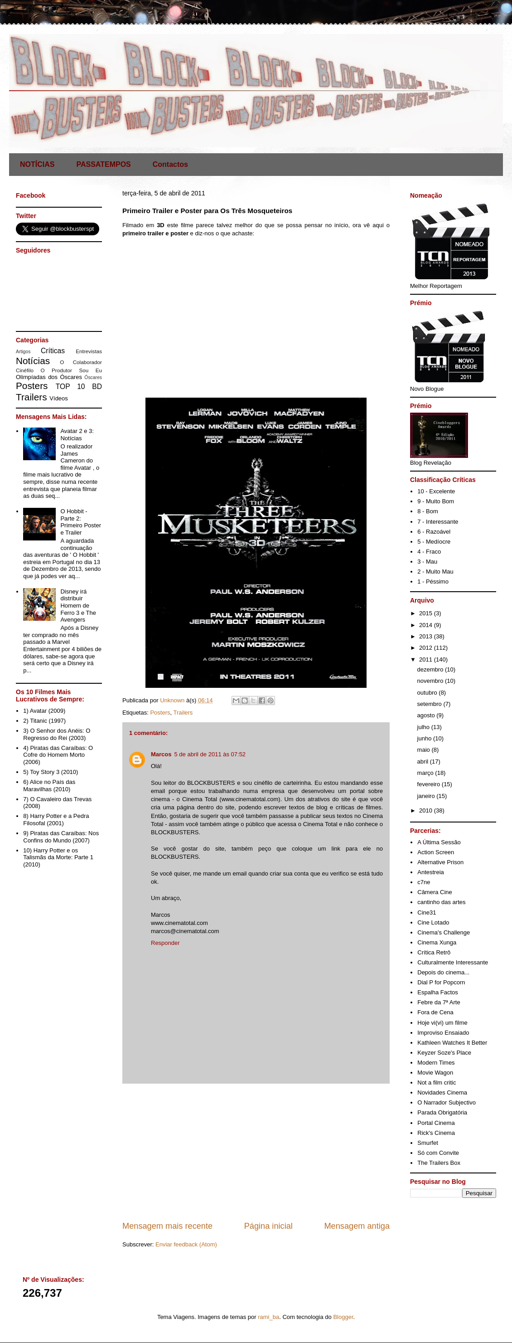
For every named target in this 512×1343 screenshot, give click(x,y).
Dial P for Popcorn (441, 982)
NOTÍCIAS (37, 164)
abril (423, 761)
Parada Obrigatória (442, 1112)
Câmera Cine (434, 892)
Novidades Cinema (442, 1092)
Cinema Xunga (436, 942)
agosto (427, 715)
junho (425, 738)
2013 (426, 636)
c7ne (423, 882)
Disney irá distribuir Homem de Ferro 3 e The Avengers (78, 605)
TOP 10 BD (79, 386)
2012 (426, 647)
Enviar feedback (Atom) (186, 1244)
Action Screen (435, 852)
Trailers (183, 712)
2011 (426, 659)
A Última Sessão (438, 842)
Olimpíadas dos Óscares (49, 377)
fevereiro (429, 784)
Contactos (170, 164)
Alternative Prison (440, 862)
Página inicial (268, 1226)
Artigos (23, 351)
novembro (431, 680)
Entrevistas (89, 351)
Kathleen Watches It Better (452, 1042)
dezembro (431, 669)
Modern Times (435, 1062)
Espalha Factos (437, 992)
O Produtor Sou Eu (71, 370)
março (426, 772)
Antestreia (430, 872)
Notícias (33, 360)
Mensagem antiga (357, 1226)
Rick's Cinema (436, 1132)
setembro (430, 704)
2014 (426, 625)
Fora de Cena (435, 1012)
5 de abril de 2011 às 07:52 (210, 754)
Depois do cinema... (443, 972)
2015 (426, 613)
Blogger (343, 1317)
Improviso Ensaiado (443, 1032)
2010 (426, 810)
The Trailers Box (438, 1162)
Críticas (53, 351)
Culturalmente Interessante (452, 962)
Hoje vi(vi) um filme (442, 1022)
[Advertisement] (256, 1152)
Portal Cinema (435, 1122)
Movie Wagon (435, 1072)
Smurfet (427, 1142)
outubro (428, 692)
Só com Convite (438, 1152)
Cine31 (426, 912)
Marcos (161, 754)
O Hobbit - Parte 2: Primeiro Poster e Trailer (80, 522)
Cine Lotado (433, 922)
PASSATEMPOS (103, 164)
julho (424, 727)
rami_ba (268, 1317)
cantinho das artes (441, 902)
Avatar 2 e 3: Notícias (76, 435)
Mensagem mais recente (167, 1226)
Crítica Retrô (433, 952)
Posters (160, 712)
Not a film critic (436, 1082)
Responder (165, 942)
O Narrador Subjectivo (446, 1102)
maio (424, 749)
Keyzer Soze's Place (444, 1052)
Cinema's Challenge (443, 932)
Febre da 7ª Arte (438, 1002)
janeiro (427, 796)
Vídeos (58, 398)
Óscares (93, 377)
